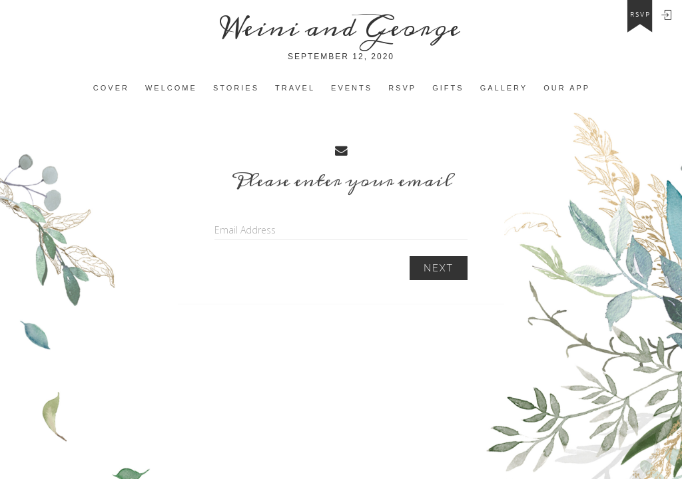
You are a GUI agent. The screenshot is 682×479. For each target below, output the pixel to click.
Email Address (245, 230)
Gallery (504, 88)
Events (351, 88)
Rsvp (402, 88)
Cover (111, 88)
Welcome (171, 88)
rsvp (640, 15)
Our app (566, 88)
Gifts (448, 88)
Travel (295, 88)
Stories (236, 88)
